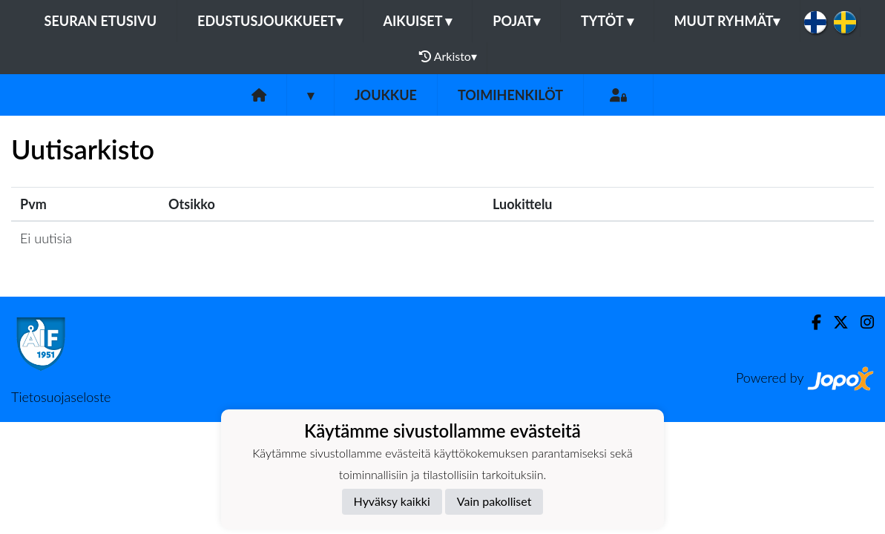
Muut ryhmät (727, 21)
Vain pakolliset (494, 501)
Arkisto (448, 56)
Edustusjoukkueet (269, 21)
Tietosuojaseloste (61, 397)
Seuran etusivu (101, 21)
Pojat (516, 21)
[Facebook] (810, 322)
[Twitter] (835, 322)
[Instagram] (861, 322)
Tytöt (607, 21)
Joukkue (386, 95)
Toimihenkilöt (510, 95)
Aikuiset (418, 21)
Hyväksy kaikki (392, 501)
